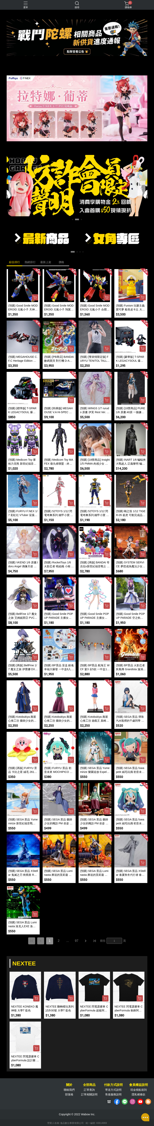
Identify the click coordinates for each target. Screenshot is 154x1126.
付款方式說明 (113, 1084)
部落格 (69, 1094)
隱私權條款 (138, 1094)
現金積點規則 (138, 1089)
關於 (69, 1084)
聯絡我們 (69, 1089)
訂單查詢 (89, 1089)
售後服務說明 (113, 1094)
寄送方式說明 (113, 1089)
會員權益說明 (138, 1084)
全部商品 (89, 1084)
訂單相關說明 (89, 1094)
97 (76, 940)
